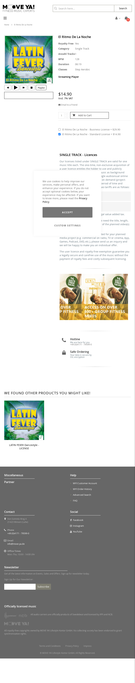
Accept (67, 212)
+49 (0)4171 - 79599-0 (18, 557)
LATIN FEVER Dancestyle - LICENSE (24, 471)
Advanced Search (82, 519)
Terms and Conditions (50, 670)
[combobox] (83, 8)
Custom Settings (67, 225)
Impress (87, 670)
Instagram (77, 550)
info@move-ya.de (16, 568)
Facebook (76, 544)
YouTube (76, 556)
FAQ (75, 525)
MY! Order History (82, 513)
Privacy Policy (72, 670)
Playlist (41, 87)
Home (6, 25)
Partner (9, 506)
